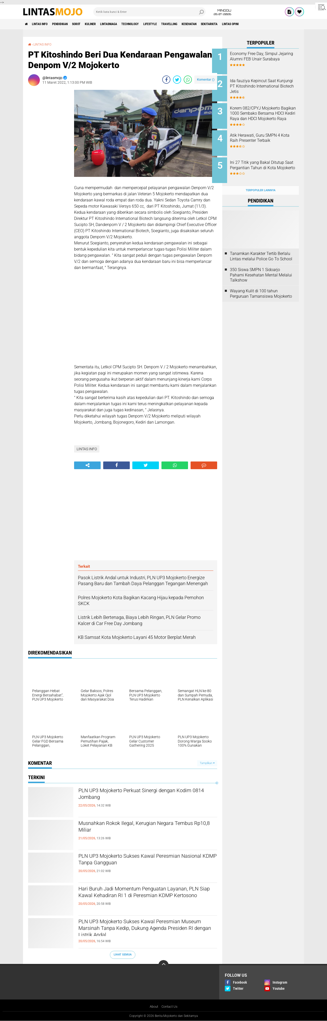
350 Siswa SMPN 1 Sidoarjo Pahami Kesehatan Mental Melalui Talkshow (261, 267)
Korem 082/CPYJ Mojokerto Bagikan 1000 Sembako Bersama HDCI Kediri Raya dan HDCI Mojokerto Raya (265, 113)
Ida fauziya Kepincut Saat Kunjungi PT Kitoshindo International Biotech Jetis (263, 85)
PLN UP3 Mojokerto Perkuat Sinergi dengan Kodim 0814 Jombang (141, 795)
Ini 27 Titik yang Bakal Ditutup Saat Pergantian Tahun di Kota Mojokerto (267, 162)
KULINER (106, 24)
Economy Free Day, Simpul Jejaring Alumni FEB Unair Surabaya (264, 59)
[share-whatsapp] (188, 79)
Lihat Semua (123, 954)
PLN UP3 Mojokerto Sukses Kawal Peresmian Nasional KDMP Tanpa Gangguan (144, 861)
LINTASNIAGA (129, 24)
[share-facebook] (166, 79)
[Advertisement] (48, 166)
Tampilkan (207, 763)
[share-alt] (87, 465)
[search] (149, 11)
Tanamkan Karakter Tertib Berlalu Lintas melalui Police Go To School (261, 248)
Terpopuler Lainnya (260, 182)
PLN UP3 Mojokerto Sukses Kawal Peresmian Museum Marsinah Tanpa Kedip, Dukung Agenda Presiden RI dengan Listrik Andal (144, 930)
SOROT (89, 24)
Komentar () (206, 79)
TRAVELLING (202, 24)
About (153, 1007)
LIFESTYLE (179, 24)
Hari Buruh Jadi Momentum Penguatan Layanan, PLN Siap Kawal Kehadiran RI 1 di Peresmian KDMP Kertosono (139, 897)
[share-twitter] (177, 79)
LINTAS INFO (44, 24)
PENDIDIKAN (69, 24)
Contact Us (170, 1007)
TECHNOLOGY (155, 24)
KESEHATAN (227, 24)
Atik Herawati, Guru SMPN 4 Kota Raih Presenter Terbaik (265, 134)
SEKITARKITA (251, 24)
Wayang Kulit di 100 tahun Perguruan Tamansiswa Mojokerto (261, 286)
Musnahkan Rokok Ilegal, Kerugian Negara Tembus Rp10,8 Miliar (139, 828)
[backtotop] (163, 965)
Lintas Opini (277, 24)
